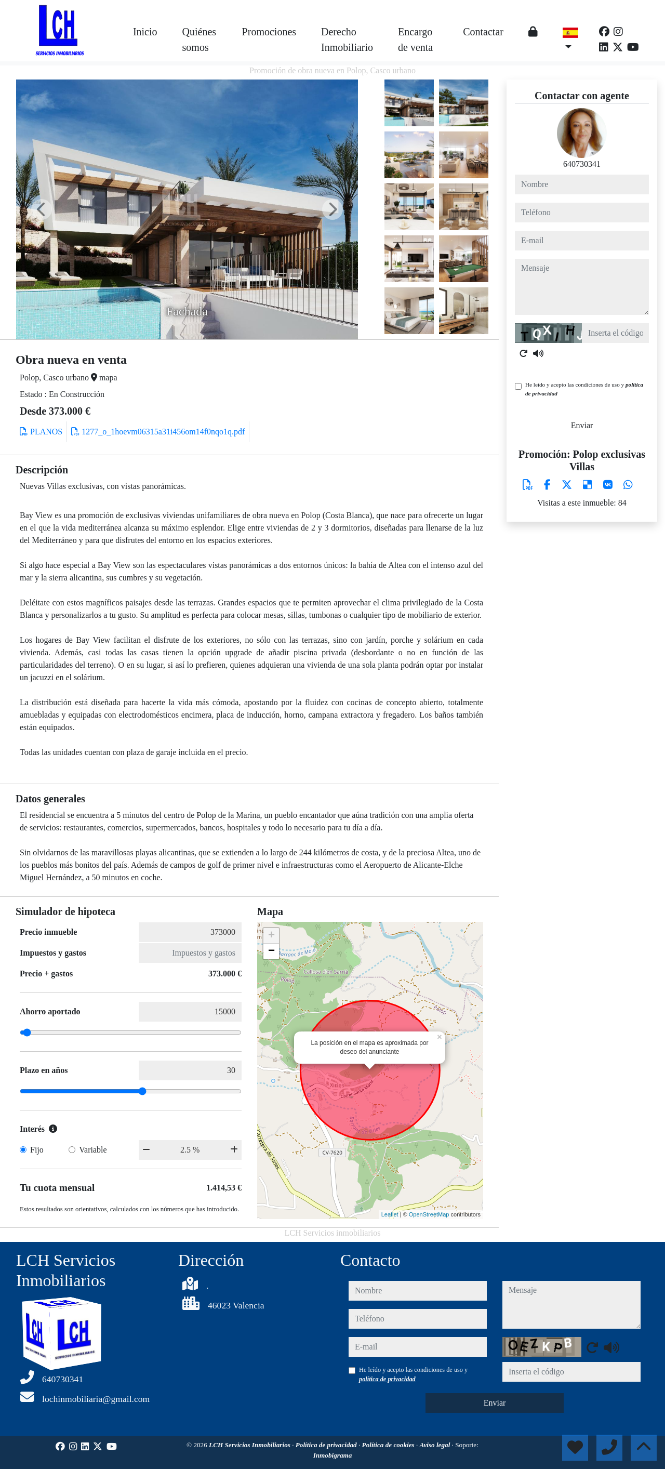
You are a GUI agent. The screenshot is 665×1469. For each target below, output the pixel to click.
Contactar (483, 31)
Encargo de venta (415, 39)
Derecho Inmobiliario (347, 39)
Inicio (145, 31)
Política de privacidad (327, 1445)
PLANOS (41, 431)
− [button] (271, 951)
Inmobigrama (332, 1455)
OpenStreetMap (429, 1214)
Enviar (582, 425)
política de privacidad (387, 1379)
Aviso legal (436, 1445)
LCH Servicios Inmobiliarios (250, 1445)
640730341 (582, 164)
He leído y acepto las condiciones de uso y (584, 388)
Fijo (37, 1149)
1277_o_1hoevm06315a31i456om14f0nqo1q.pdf (158, 431)
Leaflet (389, 1214)
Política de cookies (389, 1445)
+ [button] (271, 936)
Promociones (269, 31)
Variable (93, 1149)
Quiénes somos (199, 39)
